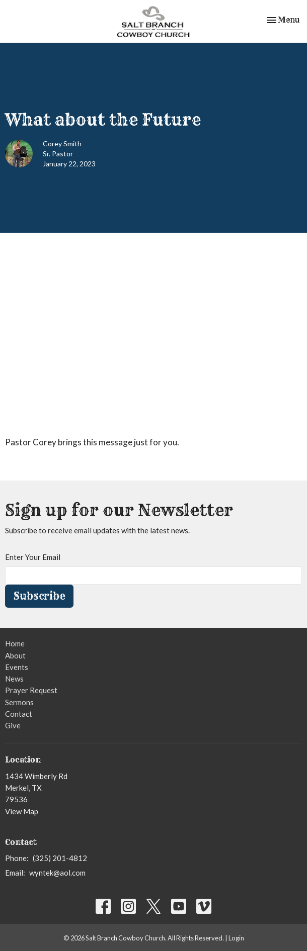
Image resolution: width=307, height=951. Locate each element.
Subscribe (39, 596)
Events (16, 667)
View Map (21, 811)
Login (236, 938)
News (14, 678)
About (15, 655)
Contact (18, 713)
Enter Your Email (32, 556)
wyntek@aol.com (57, 872)
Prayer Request (31, 690)
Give (13, 725)
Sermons (19, 702)
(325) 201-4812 (60, 858)
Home (15, 643)
